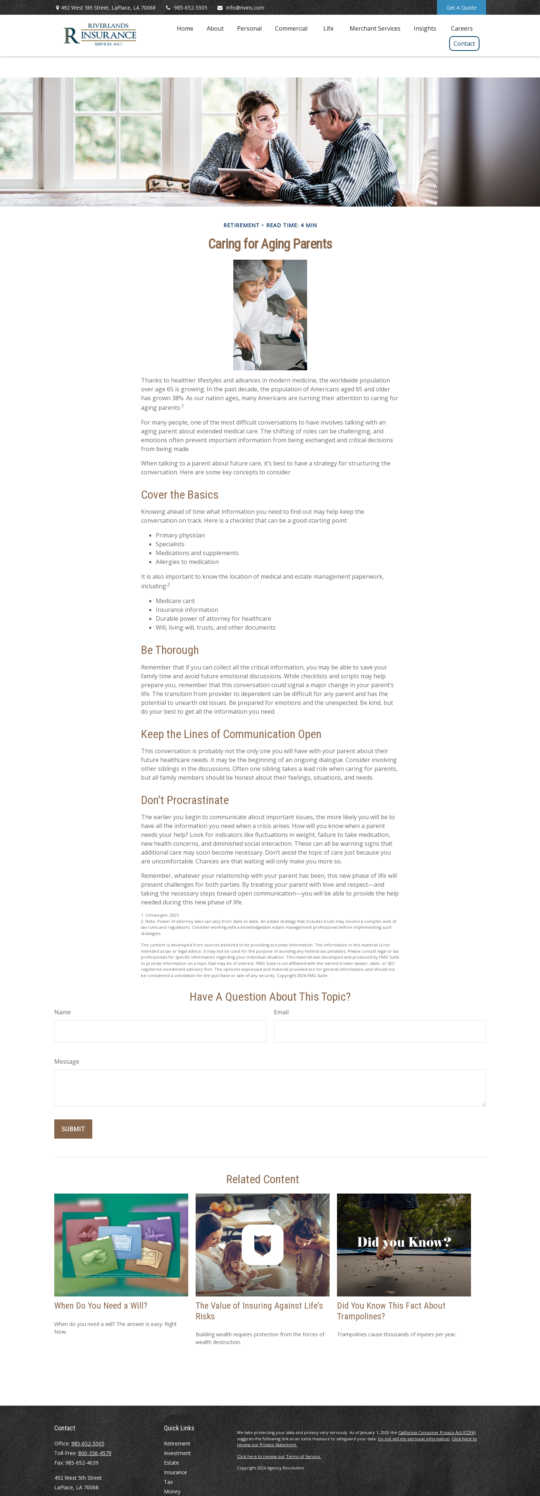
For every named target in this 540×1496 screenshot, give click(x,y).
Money (172, 1491)
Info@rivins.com (240, 7)
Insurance (175, 1472)
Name (62, 1012)
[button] (185, 28)
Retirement (177, 1443)
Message (66, 1061)
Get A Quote (462, 7)
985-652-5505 (186, 7)
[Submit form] (73, 1129)
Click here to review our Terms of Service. (279, 1456)
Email (281, 1012)
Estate (171, 1462)
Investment (177, 1453)
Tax (168, 1481)
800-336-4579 (94, 1453)
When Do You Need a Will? (100, 1306)
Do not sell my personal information (414, 1438)
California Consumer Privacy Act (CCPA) (436, 1432)
